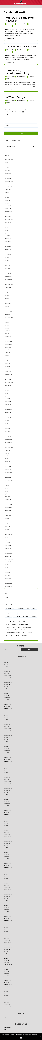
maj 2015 (7, 371)
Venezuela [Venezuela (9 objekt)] (24, 515)
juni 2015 (7, 368)
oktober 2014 (8, 390)
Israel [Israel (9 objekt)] (7, 494)
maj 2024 (7, 77)
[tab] (2, 6)
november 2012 (8, 433)
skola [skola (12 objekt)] (14, 507)
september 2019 (9, 230)
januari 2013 (8, 428)
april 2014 (7, 406)
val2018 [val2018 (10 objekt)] (17, 515)
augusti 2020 (8, 200)
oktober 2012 (8, 436)
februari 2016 (8, 347)
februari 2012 (8, 458)
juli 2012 (7, 444)
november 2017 (8, 289)
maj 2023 (7, 110)
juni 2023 (7, 107)
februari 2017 (8, 314)
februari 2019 (8, 249)
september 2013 (9, 414)
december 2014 (8, 385)
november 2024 (8, 61)
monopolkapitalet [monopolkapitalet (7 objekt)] (10, 502)
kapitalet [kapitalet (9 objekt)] (14, 494)
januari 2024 (8, 88)
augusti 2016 (8, 330)
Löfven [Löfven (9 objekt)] (29, 499)
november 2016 (8, 322)
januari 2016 (8, 349)
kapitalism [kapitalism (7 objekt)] (21, 494)
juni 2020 (7, 205)
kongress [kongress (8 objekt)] (25, 496)
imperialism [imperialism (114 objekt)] (33, 491)
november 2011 (8, 466)
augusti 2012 (8, 442)
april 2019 (7, 243)
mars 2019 (7, 246)
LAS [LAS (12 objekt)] (20, 499)
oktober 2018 (8, 260)
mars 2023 (7, 116)
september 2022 (9, 132)
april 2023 (7, 113)
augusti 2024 (8, 69)
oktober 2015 (8, 357)
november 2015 (8, 355)
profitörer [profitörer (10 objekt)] (14, 504)
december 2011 (8, 463)
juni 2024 (7, 75)
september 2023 (9, 99)
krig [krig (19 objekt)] (7, 499)
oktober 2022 (8, 129)
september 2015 (9, 360)
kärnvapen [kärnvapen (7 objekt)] (13, 499)
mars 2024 (7, 83)
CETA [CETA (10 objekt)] (7, 491)
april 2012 (7, 452)
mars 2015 (7, 376)
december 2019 (8, 221)
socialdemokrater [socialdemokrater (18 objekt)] (27, 507)
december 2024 (8, 58)
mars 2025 (7, 50)
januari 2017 (8, 317)
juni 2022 (7, 140)
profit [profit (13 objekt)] (7, 504)
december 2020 (8, 189)
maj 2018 (7, 273)
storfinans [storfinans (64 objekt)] (15, 510)
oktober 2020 (8, 194)
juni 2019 (7, 238)
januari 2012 (8, 461)
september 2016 (9, 327)
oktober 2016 (8, 325)
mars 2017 (7, 311)
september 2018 (9, 262)
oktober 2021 (8, 162)
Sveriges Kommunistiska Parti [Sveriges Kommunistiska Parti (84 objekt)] (13, 512)
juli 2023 (7, 105)
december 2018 (8, 254)
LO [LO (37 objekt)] (24, 499)
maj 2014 (7, 404)
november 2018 (8, 257)
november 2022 (8, 126)
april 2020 (7, 211)
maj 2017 (7, 306)
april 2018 (7, 276)
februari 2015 (8, 379)
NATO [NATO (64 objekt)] (18, 502)
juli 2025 (7, 42)
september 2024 (9, 67)
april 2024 (7, 80)
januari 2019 (8, 251)
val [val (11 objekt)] (11, 515)
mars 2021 (7, 181)
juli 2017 (7, 300)
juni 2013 (7, 417)
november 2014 (8, 387)
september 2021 (9, 164)
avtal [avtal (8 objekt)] (28, 488)
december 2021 (8, 156)
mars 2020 (7, 213)
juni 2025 (7, 45)
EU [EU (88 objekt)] (12, 491)
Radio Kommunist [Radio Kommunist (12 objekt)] (23, 504)
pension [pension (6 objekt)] (32, 502)
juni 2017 (7, 303)
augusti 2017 (8, 298)
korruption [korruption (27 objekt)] (33, 496)
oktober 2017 (8, 292)
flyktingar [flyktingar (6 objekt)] (24, 491)
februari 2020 (8, 216)
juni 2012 (7, 447)
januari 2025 (8, 56)
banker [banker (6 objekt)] (33, 488)
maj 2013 (7, 420)
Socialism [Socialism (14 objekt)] (8, 510)
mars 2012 (7, 455)
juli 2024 (7, 72)
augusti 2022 (8, 135)
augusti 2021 (8, 167)
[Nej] (40, 1036)
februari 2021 (8, 183)
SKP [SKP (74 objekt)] (19, 507)
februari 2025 (8, 53)
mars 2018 (7, 279)
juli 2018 (7, 268)
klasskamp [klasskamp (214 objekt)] (8, 496)
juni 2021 (7, 173)
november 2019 (8, 224)
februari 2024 (8, 86)
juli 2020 (7, 202)
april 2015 (7, 374)
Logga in (7, 477)
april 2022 (7, 145)
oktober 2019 (8, 227)
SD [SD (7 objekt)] (31, 504)
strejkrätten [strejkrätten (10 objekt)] (24, 510)
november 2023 (8, 94)
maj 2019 (7, 241)
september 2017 (9, 295)
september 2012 (9, 439)
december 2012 (8, 431)
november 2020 (8, 192)
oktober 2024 (8, 64)
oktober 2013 (8, 412)
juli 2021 (7, 170)
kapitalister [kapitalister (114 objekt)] (29, 494)
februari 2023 (8, 118)
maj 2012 (7, 450)
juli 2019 (7, 235)
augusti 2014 (8, 395)
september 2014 (9, 393)
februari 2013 (8, 425)
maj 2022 (7, 143)
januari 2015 (8, 382)
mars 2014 (7, 409)
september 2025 (9, 39)
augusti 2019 (8, 232)
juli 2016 (7, 333)
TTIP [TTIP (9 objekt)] (24, 512)
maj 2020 (7, 208)
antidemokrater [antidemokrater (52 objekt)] (10, 488)
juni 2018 (7, 270)
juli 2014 (7, 398)
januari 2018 (8, 284)
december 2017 (8, 287)
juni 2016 (7, 336)
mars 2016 (7, 344)
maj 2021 (7, 175)
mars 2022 (7, 148)
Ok (21, 1037)
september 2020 (9, 197)
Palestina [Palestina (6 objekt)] (25, 502)
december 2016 (8, 319)
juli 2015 (7, 366)
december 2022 (8, 124)
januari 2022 (8, 154)
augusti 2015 (8, 363)
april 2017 (7, 308)
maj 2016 (7, 338)
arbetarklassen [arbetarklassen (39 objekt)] (20, 488)
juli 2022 (7, 137)
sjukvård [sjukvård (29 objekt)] (8, 507)
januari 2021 (8, 186)
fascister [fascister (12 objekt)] (18, 491)
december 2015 (8, 352)
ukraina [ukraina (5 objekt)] (30, 512)
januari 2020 (8, 219)
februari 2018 (8, 281)
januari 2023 (8, 121)
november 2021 (8, 159)
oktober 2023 (8, 96)
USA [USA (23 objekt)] (7, 515)
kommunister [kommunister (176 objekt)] (17, 496)
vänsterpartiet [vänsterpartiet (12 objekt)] (9, 518)
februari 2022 (8, 151)
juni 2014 (7, 401)
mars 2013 (7, 423)
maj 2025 (7, 48)
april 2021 (7, 178)
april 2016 (7, 341)
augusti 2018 (8, 265)
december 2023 (8, 91)
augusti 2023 (8, 102)
